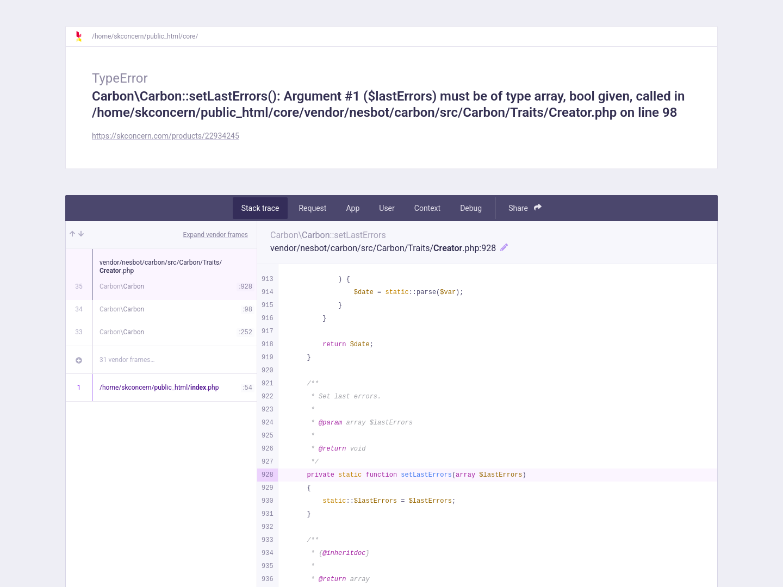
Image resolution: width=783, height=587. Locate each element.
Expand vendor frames (215, 235)
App (352, 208)
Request (312, 208)
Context (427, 208)
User (386, 208)
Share (525, 208)
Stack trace (260, 208)
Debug (471, 208)
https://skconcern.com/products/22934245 (165, 136)
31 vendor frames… (127, 360)
